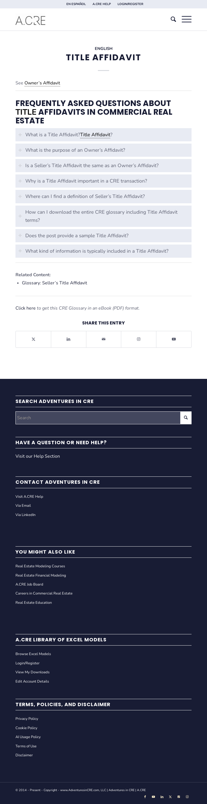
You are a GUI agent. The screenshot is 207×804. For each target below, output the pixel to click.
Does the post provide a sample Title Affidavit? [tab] (73, 235)
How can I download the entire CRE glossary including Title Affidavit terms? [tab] (97, 216)
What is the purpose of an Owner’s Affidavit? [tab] (71, 150)
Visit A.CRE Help (29, 496)
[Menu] (184, 19)
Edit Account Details (32, 681)
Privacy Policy (26, 718)
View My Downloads (32, 672)
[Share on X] (33, 339)
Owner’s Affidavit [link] (42, 83)
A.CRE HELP (102, 4)
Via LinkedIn (25, 514)
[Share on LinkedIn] (68, 339)
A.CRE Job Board (29, 584)
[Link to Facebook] (145, 797)
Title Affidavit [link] (95, 134)
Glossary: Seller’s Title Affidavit (54, 283)
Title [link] (26, 112)
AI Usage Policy (28, 737)
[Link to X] (170, 797)
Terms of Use (26, 746)
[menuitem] (76, 4)
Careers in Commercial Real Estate (44, 593)
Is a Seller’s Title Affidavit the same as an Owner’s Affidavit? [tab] (88, 165)
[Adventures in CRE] (85, 19)
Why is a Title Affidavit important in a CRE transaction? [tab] (82, 181)
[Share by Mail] (103, 339)
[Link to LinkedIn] (162, 797)
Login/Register (27, 663)
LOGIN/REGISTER (130, 4)
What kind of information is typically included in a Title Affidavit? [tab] (93, 251)
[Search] (170, 19)
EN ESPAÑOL (76, 4)
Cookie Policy (26, 728)
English (103, 48)
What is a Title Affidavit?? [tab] (65, 134)
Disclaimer (24, 755)
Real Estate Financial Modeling (40, 575)
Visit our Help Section (37, 456)
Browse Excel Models (33, 653)
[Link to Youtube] (173, 339)
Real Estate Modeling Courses (40, 566)
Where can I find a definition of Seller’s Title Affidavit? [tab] (81, 196)
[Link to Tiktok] (179, 797)
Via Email (23, 505)
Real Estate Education (33, 602)
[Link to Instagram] (138, 339)
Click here (25, 308)
